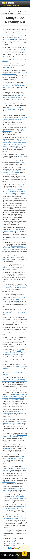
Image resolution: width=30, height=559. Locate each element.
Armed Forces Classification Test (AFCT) (13, 258)
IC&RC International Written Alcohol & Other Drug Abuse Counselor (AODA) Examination (14, 352)
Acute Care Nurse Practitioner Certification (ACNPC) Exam (14, 118)
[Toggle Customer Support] (24, 553)
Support (10, 9)
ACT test (19, 156)
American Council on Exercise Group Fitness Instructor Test (12, 96)
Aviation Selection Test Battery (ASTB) (13, 489)
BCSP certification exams (13, 542)
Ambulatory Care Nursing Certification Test (14, 321)
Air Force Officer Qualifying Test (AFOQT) (14, 267)
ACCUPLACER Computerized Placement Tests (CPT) (13, 86)
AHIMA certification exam (18, 276)
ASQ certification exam (8, 482)
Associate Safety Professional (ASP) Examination (15, 469)
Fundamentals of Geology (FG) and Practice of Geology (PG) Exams (14, 436)
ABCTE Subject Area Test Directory (14, 60)
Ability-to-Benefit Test (8, 67)
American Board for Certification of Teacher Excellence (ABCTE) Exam (14, 51)
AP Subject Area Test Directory (12, 373)
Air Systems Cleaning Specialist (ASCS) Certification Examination (13, 458)
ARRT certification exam (11, 412)
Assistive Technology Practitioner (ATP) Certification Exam (14, 518)
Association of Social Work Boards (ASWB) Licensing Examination (14, 508)
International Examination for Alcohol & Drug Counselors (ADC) (14, 298)
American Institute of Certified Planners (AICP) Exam (14, 287)
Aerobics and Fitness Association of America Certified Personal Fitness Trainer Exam (14, 247)
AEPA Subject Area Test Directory (13, 238)
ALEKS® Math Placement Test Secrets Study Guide (14, 313)
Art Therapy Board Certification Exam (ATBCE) (14, 422)
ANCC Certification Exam (11, 340)
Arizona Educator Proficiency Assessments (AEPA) (13, 230)
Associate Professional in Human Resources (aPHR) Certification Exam (14, 380)
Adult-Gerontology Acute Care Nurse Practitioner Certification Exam (12, 172)
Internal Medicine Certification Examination (14, 73)
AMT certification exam (11, 331)
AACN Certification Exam (11, 38)
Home (3, 9)
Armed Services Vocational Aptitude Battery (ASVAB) (13, 497)
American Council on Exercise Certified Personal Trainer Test (12, 108)
